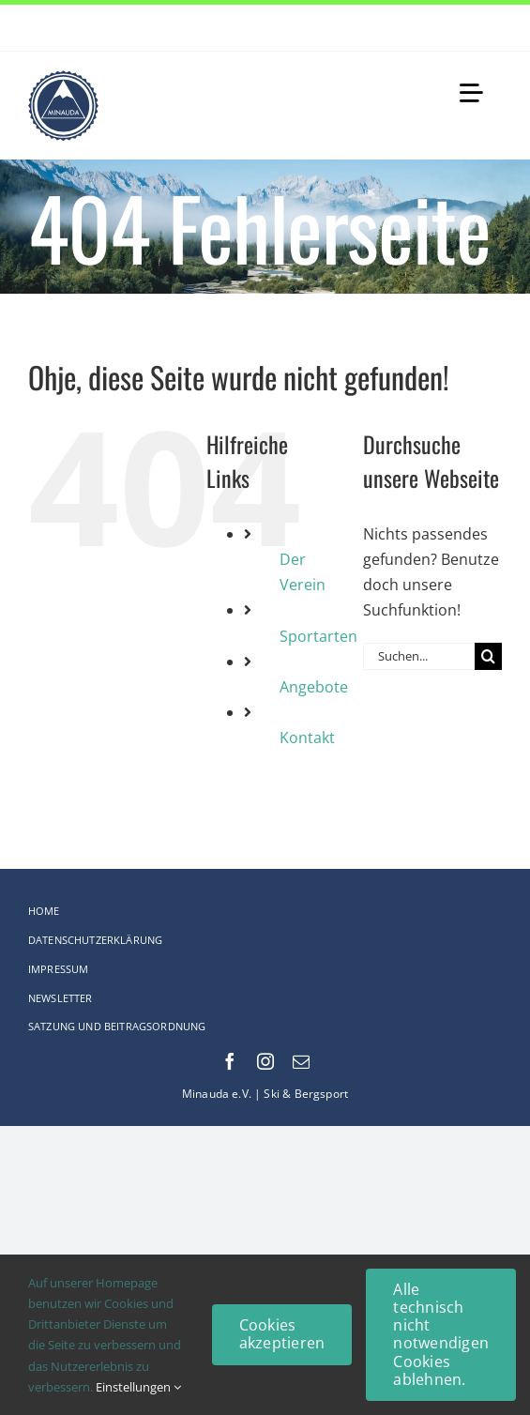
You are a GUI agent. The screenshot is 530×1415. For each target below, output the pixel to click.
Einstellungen (138, 1386)
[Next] (487, 28)
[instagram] (265, 1061)
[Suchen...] (419, 656)
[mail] (301, 1061)
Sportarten (318, 636)
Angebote (314, 687)
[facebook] (229, 1061)
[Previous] (464, 28)
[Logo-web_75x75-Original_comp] (63, 78)
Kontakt (307, 737)
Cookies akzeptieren (282, 1334)
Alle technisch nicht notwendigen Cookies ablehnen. (441, 1334)
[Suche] (488, 656)
